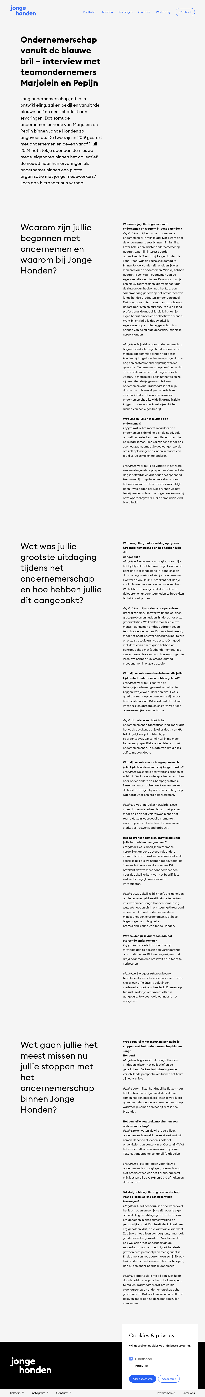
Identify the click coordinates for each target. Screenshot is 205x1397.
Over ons (144, 12)
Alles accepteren (143, 1378)
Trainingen (125, 12)
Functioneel (143, 1359)
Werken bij (163, 12)
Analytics (141, 1366)
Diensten (107, 12)
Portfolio (89, 12)
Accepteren (169, 1378)
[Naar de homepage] (23, 10)
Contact (185, 12)
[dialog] (160, 1357)
